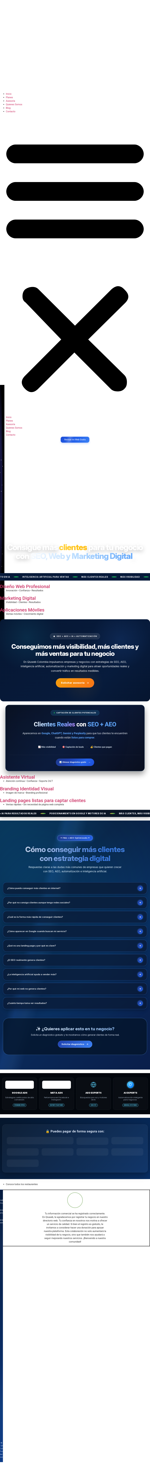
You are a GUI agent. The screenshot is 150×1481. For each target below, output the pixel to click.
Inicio (8, 93)
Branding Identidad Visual (27, 795)
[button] (75, 264)
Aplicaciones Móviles (22, 610)
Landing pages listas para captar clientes (43, 807)
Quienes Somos (14, 104)
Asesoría (10, 101)
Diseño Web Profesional (25, 586)
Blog (8, 108)
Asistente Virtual (17, 783)
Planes (9, 97)
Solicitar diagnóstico (75, 1051)
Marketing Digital (18, 598)
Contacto (10, 111)
